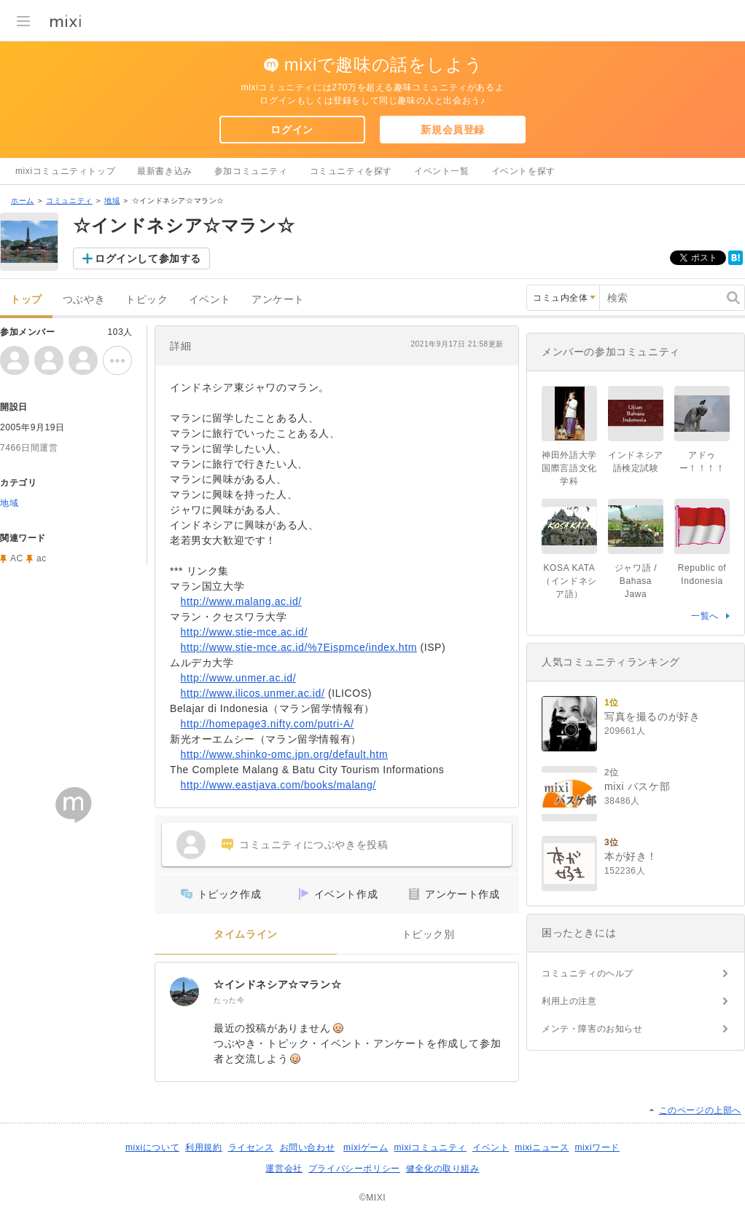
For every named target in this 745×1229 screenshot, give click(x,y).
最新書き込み (164, 171)
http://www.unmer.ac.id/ (239, 678)
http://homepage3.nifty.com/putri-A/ (267, 724)
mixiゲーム (366, 1147)
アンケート (278, 299)
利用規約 (203, 1147)
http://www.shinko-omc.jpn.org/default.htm (285, 754)
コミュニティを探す (351, 171)
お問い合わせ (307, 1147)
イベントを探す (523, 171)
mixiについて (152, 1147)
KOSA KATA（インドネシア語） (569, 581)
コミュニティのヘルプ (587, 973)
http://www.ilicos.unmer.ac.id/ (253, 693)
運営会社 (283, 1168)
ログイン (291, 129)
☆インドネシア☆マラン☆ (277, 984)
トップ (26, 299)
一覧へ (705, 616)
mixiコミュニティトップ (65, 171)
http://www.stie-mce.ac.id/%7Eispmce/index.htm (299, 647)
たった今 (229, 1000)
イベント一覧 (441, 171)
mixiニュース (542, 1147)
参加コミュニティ (251, 171)
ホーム (22, 201)
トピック (146, 299)
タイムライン (246, 934)
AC (16, 558)
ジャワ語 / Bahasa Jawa (636, 581)
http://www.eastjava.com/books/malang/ (278, 785)
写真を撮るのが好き (652, 716)
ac (41, 558)
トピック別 (428, 934)
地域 (112, 201)
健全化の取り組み (443, 1168)
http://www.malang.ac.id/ (241, 601)
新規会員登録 (453, 129)
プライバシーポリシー (354, 1168)
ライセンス (251, 1147)
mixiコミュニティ (430, 1147)
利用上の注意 (569, 1001)
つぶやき (84, 299)
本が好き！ (631, 856)
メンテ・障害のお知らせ (592, 1029)
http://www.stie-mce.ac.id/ (244, 632)
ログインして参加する (148, 258)
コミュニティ (69, 201)
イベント (210, 299)
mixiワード (597, 1147)
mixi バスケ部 (637, 786)
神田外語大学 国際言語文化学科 (574, 468)
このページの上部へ (700, 1110)
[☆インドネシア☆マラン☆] (184, 991)
